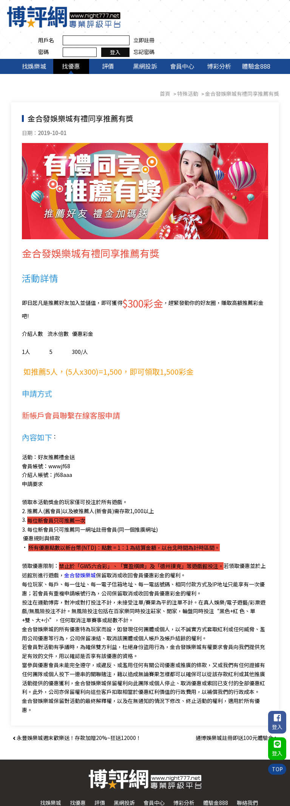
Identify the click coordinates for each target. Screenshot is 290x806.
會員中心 (182, 40)
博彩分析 (219, 40)
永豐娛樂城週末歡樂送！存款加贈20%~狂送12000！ (77, 712)
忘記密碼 (269, 22)
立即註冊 (269, 10)
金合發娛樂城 (80, 549)
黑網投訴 (145, 40)
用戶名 (172, 10)
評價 (108, 40)
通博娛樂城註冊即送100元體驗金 (236, 712)
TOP (276, 768)
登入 (241, 22)
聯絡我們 (247, 777)
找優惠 (71, 40)
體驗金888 (256, 40)
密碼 (169, 22)
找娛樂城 (34, 40)
